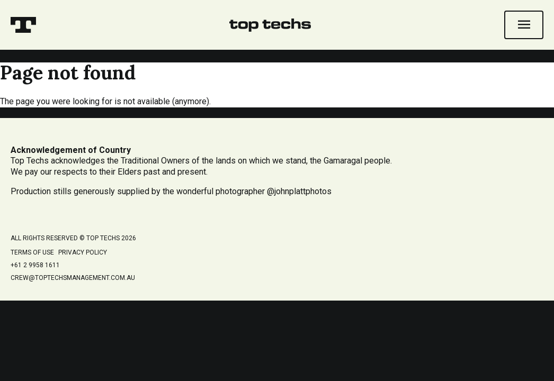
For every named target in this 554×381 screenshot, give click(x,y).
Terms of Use (32, 252)
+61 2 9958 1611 (35, 265)
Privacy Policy (82, 252)
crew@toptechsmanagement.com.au (73, 278)
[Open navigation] (523, 25)
